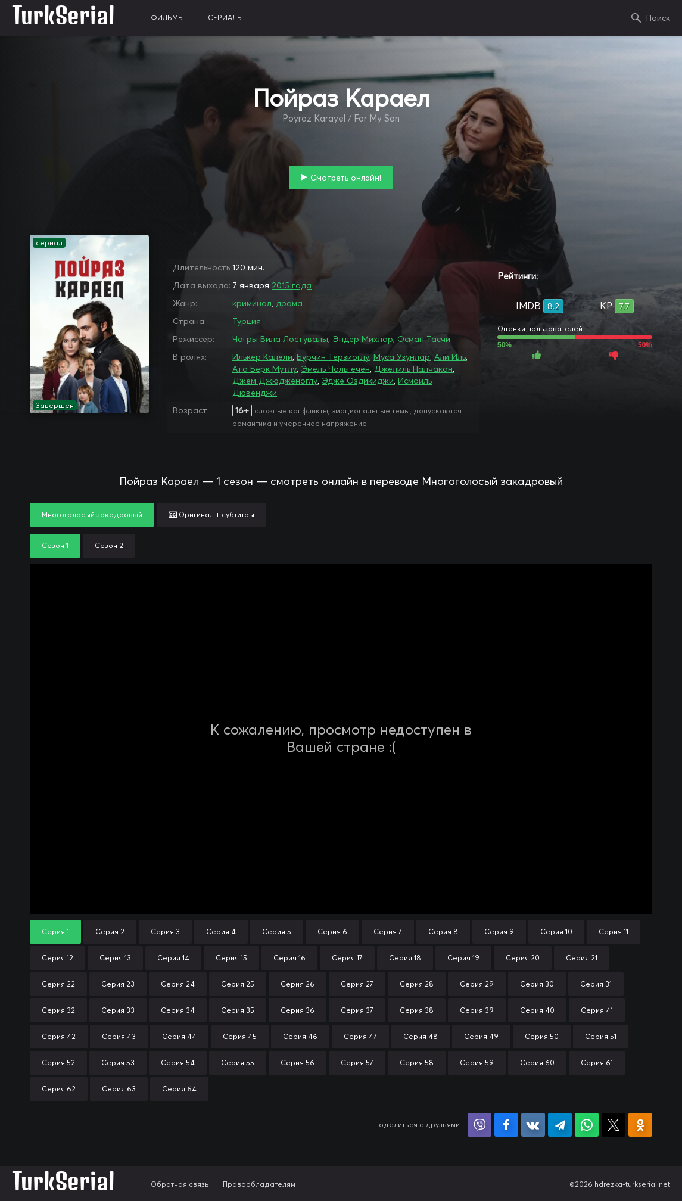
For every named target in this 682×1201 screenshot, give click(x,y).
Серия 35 (237, 1010)
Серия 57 (357, 1062)
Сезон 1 (55, 545)
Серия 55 (237, 1062)
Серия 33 (118, 1010)
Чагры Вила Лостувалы (280, 339)
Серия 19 (463, 957)
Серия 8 (443, 931)
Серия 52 (58, 1062)
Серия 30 (537, 983)
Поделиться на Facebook (506, 1125)
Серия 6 (332, 931)
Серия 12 (57, 957)
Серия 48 (420, 1036)
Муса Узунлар (401, 356)
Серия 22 (58, 983)
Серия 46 (300, 1036)
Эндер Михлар (362, 339)
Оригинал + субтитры (211, 514)
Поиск (658, 18)
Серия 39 (477, 1010)
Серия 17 (347, 957)
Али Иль (450, 356)
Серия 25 (237, 983)
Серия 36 (297, 1010)
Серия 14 (173, 957)
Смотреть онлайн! (345, 177)
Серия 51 (600, 1036)
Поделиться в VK (533, 1125)
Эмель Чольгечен (335, 368)
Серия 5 (276, 931)
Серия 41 (597, 1010)
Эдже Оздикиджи (358, 380)
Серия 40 (537, 1010)
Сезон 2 (109, 545)
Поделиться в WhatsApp (587, 1125)
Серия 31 (596, 983)
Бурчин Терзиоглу (333, 356)
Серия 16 (289, 957)
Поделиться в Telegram (560, 1125)
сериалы (225, 17)
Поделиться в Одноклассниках (640, 1125)
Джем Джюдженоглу (274, 380)
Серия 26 (297, 983)
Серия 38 (417, 1010)
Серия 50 (542, 1036)
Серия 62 (59, 1088)
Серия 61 (597, 1062)
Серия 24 (178, 983)
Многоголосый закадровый (92, 514)
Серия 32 (58, 1010)
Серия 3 (165, 931)
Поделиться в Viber (479, 1125)
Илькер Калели (262, 356)
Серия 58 (417, 1062)
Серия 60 (537, 1062)
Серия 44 (179, 1036)
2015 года (292, 285)
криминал (252, 303)
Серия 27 (357, 983)
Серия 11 (613, 931)
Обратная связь (180, 1184)
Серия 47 (360, 1036)
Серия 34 (178, 1010)
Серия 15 (231, 957)
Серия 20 (523, 957)
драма (289, 303)
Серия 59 (477, 1062)
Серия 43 (119, 1036)
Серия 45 (240, 1036)
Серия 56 (297, 1062)
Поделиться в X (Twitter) (613, 1125)
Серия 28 (417, 983)
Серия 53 (118, 1062)
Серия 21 (581, 957)
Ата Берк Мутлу (264, 368)
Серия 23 (118, 983)
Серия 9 (499, 931)
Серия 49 (481, 1036)
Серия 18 (405, 957)
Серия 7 (387, 931)
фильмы (167, 17)
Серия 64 (179, 1088)
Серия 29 (477, 983)
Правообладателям (259, 1184)
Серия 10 (556, 931)
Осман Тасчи (423, 339)
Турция (246, 321)
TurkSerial (63, 18)
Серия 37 (357, 1010)
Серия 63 (119, 1088)
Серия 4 (221, 931)
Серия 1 (55, 931)
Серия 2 (109, 931)
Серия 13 (115, 957)
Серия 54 (178, 1062)
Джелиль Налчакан (413, 368)
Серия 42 (59, 1036)
